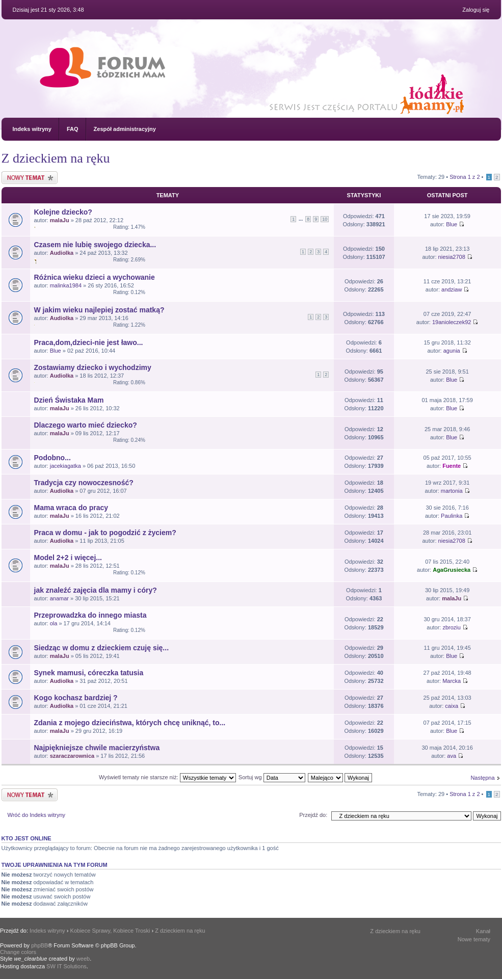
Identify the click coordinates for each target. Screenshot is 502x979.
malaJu (59, 220)
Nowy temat (30, 177)
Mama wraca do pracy (71, 508)
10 (324, 219)
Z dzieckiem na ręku (56, 158)
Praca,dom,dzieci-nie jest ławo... (88, 342)
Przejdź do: (313, 815)
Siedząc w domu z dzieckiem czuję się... (101, 648)
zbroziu (451, 627)
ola (54, 623)
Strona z (465, 177)
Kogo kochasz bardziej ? (76, 698)
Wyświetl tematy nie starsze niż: (167, 777)
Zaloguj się (475, 10)
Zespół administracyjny (125, 129)
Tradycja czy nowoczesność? (84, 483)
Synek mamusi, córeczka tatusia (89, 673)
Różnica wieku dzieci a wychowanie (94, 277)
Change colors (18, 952)
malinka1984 (66, 285)
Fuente (451, 466)
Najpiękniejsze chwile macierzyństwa (97, 748)
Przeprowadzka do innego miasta (90, 615)
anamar (59, 598)
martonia (452, 491)
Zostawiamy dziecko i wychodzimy (92, 367)
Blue (451, 224)
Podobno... (52, 458)
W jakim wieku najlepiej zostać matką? (99, 310)
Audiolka (61, 253)
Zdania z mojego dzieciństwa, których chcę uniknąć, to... (130, 723)
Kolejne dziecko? (63, 212)
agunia (451, 351)
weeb (83, 959)
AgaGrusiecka (451, 570)
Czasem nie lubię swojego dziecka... (95, 245)
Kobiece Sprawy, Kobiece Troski (110, 931)
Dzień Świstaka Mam (69, 400)
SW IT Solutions (66, 966)
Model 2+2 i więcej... (68, 557)
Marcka (451, 681)
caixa (451, 706)
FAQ (72, 129)
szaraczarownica (72, 756)
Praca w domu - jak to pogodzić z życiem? (105, 532)
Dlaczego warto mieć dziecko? (85, 425)
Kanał (483, 931)
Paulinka (451, 516)
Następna (482, 778)
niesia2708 (451, 257)
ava (451, 756)
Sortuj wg (272, 777)
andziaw (451, 289)
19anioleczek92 (451, 322)
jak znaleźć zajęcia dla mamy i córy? (95, 590)
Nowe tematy (474, 939)
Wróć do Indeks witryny (37, 815)
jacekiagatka (65, 466)
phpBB (39, 945)
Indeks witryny (32, 129)
